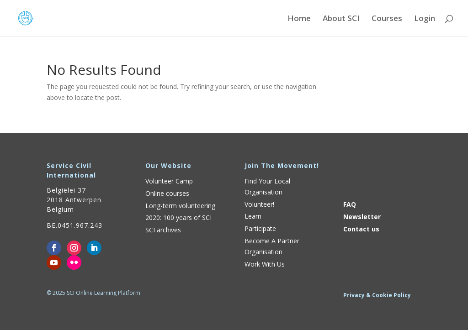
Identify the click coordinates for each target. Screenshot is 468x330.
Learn (253, 216)
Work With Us (265, 264)
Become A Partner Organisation (272, 246)
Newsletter (362, 216)
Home (299, 19)
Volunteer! (259, 204)
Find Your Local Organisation (267, 186)
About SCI (341, 19)
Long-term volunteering (180, 205)
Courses (387, 19)
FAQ (349, 204)
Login (424, 19)
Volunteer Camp (169, 181)
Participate (260, 228)
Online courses (167, 193)
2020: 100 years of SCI (178, 217)
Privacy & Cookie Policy (377, 295)
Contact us (361, 229)
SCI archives (163, 229)
